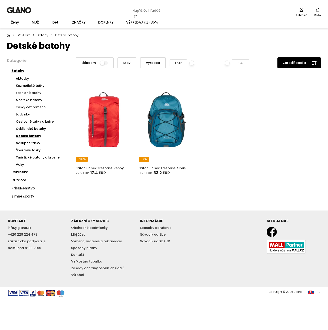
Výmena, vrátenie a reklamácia (96, 241)
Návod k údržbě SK (155, 241)
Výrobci (77, 275)
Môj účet (78, 234)
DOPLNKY (23, 35)
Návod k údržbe (153, 234)
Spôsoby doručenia (156, 228)
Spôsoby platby (84, 248)
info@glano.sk (19, 228)
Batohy (42, 35)
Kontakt (77, 254)
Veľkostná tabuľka (86, 261)
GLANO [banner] (19, 10)
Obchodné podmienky (89, 228)
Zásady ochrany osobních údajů (97, 268)
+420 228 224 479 (22, 234)
